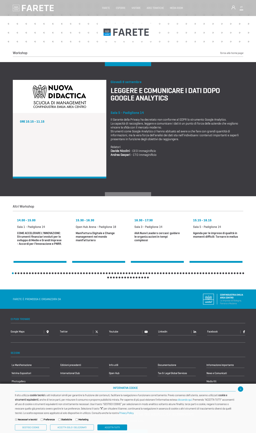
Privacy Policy (126, 413)
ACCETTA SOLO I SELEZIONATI (72, 427)
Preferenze (49, 419)
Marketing (83, 419)
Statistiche (66, 419)
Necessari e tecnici (27, 419)
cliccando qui (184, 399)
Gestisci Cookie (30, 427)
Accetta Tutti (112, 427)
